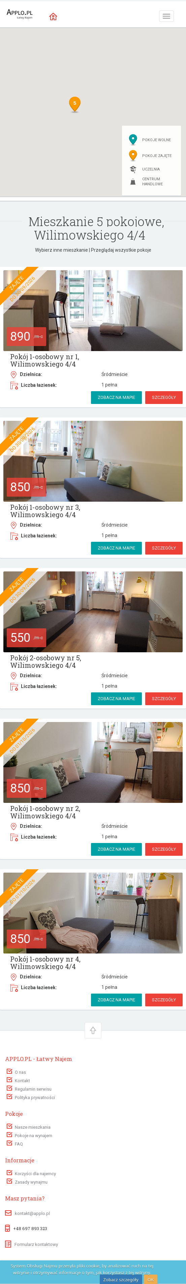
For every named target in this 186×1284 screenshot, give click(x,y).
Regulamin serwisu (33, 1089)
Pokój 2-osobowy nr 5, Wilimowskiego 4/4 (45, 661)
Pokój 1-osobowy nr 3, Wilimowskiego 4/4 (45, 511)
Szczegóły (164, 397)
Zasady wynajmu (31, 1182)
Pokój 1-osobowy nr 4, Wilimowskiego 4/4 (45, 962)
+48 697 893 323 (30, 1228)
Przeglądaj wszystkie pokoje (121, 250)
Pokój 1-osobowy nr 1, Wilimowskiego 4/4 (44, 360)
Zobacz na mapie (116, 397)
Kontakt (22, 1080)
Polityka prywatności (35, 1097)
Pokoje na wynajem (33, 1135)
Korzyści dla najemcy (35, 1173)
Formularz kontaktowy (31, 1244)
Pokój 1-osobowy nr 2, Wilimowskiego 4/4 (45, 812)
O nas (20, 1072)
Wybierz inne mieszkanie (61, 250)
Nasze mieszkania (33, 1127)
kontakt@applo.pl (32, 1213)
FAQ (19, 1144)
